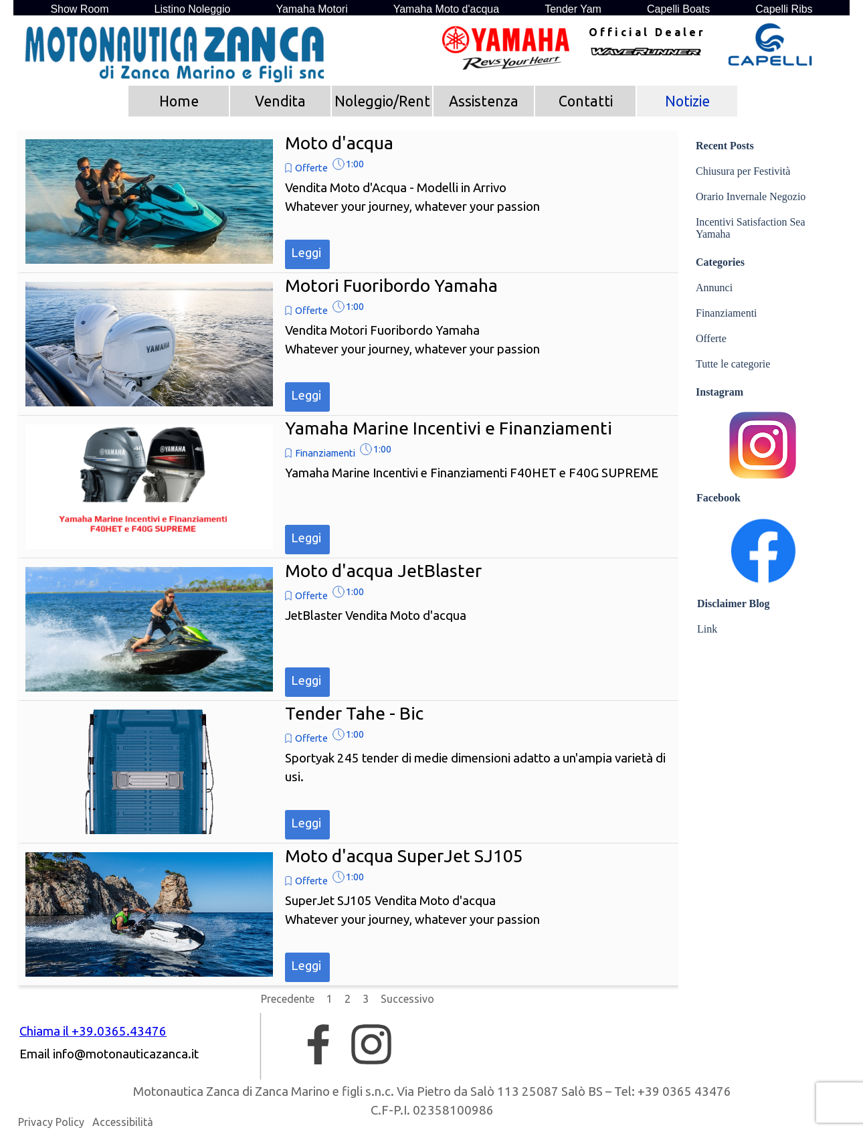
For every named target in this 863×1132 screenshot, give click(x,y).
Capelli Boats (678, 9)
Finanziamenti (325, 453)
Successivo (407, 999)
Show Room (79, 9)
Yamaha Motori (311, 9)
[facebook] (318, 1044)
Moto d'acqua (339, 143)
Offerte (311, 167)
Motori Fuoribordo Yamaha (391, 285)
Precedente (287, 999)
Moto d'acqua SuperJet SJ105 (404, 855)
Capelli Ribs (783, 9)
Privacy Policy (51, 1122)
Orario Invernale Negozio (750, 196)
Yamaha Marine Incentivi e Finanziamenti (448, 428)
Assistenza (483, 101)
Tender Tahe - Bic (354, 713)
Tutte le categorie (733, 364)
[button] (126, 1054)
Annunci (714, 287)
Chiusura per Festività (743, 171)
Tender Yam (573, 9)
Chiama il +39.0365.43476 (93, 1031)
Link (707, 629)
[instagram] (371, 1044)
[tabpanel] (645, 32)
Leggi (306, 253)
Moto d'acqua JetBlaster (383, 570)
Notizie (687, 101)
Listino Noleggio (193, 9)
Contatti (586, 101)
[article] (347, 201)
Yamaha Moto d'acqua (446, 9)
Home (179, 101)
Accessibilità (122, 1122)
